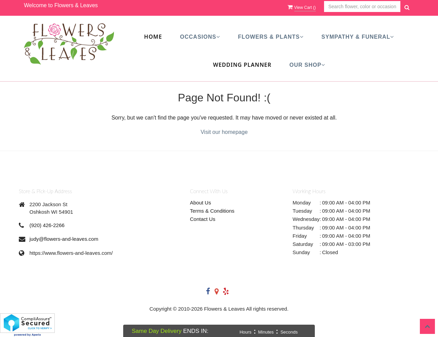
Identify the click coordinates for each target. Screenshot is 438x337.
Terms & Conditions (212, 211)
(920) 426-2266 (47, 225)
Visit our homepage (224, 132)
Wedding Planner (242, 64)
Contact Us (202, 219)
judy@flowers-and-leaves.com (63, 239)
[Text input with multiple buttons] (362, 6)
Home (153, 36)
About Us (200, 202)
